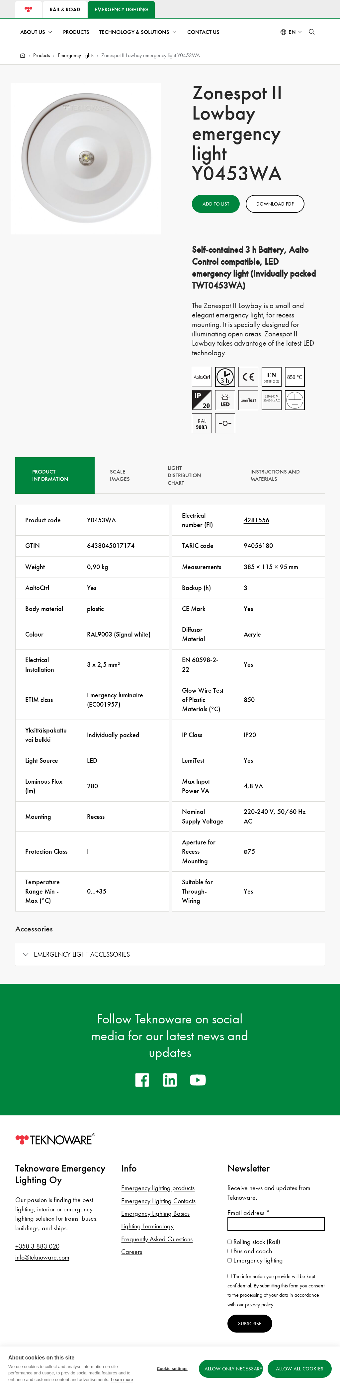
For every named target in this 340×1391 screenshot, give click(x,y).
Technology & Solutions (134, 32)
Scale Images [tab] (120, 475)
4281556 (256, 520)
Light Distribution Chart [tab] (184, 475)
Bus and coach (249, 1251)
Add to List (216, 204)
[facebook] (142, 1080)
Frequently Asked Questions (157, 1239)
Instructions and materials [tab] (275, 475)
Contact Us (203, 32)
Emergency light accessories (82, 954)
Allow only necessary (234, 1369)
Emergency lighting (255, 1260)
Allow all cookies (299, 1369)
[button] (312, 32)
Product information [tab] (50, 475)
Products (76, 32)
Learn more (122, 1379)
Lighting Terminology (147, 1226)
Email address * (248, 1213)
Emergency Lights (76, 55)
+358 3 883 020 (37, 1246)
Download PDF (275, 204)
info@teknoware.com (42, 1257)
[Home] (23, 55)
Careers (131, 1252)
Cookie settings (172, 1368)
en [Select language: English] (292, 32)
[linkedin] (170, 1080)
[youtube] (198, 1080)
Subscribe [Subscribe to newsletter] (250, 1324)
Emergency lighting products (158, 1188)
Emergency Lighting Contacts (158, 1201)
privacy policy (259, 1304)
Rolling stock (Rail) (253, 1242)
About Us (32, 32)
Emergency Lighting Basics (155, 1213)
